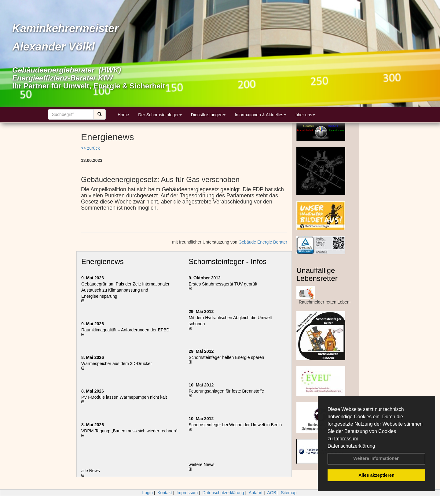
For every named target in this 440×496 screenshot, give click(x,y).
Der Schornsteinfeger (160, 114)
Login (147, 492)
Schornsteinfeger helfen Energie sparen (226, 357)
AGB (271, 492)
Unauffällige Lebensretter (317, 274)
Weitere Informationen (376, 458)
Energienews (102, 261)
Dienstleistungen (208, 114)
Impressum (346, 438)
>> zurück (90, 148)
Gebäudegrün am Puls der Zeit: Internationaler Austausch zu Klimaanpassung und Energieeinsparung (125, 290)
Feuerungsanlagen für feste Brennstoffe (226, 391)
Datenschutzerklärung (351, 446)
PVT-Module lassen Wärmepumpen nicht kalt (124, 397)
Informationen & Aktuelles (260, 114)
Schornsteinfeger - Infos (228, 261)
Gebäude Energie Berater (262, 242)
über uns (305, 114)
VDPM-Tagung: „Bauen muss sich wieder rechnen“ (129, 430)
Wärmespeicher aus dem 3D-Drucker (116, 363)
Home (123, 114)
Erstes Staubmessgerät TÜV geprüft (223, 284)
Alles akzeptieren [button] (376, 475)
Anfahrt (255, 492)
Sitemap (288, 492)
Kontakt (164, 492)
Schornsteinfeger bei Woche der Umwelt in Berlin (235, 424)
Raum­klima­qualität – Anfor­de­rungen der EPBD (125, 329)
